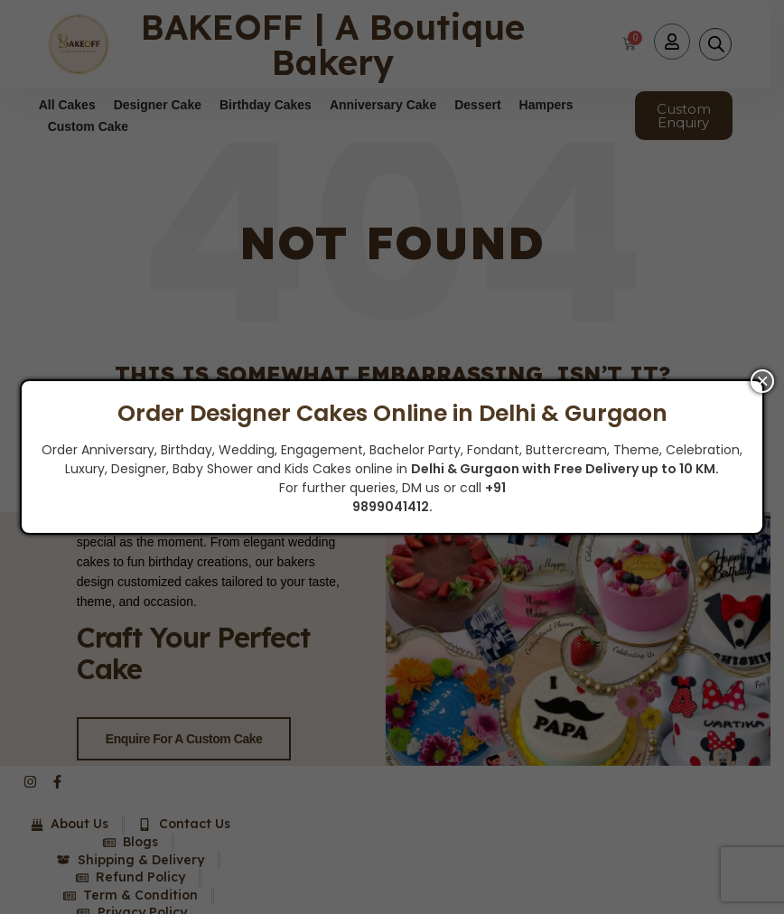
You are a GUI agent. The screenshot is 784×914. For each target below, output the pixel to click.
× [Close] (762, 381)
